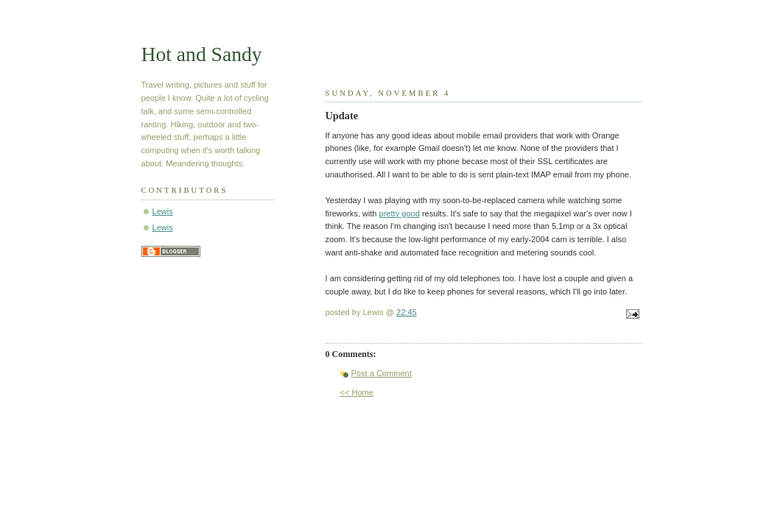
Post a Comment (381, 373)
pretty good (399, 213)
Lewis (162, 211)
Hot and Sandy (201, 54)
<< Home (356, 392)
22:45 (406, 312)
